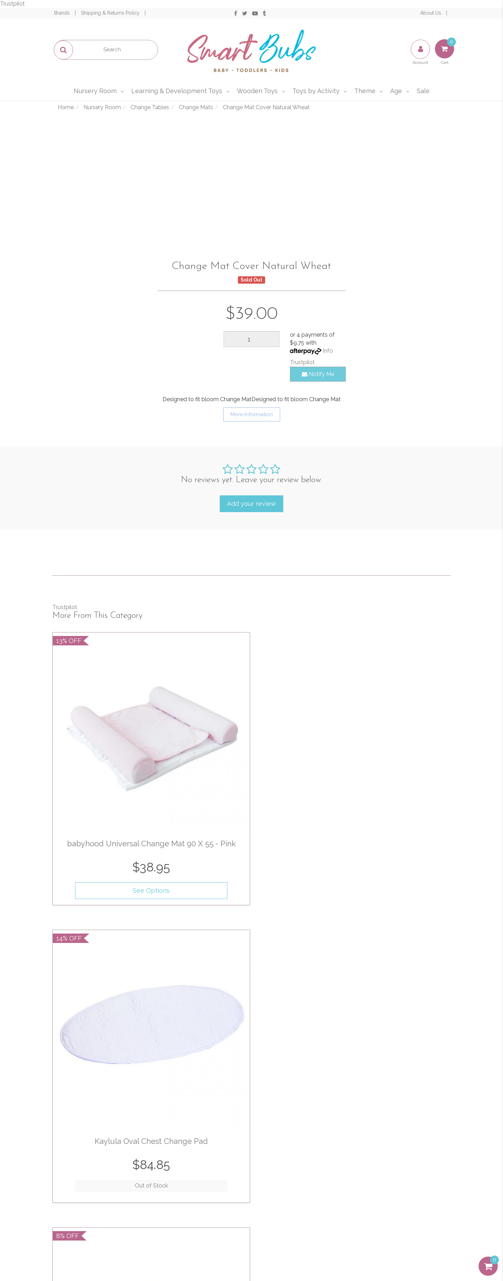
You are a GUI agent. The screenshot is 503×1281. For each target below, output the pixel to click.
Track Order (99, 1192)
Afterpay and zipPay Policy (298, 1222)
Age (396, 91)
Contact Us (199, 1207)
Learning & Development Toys (176, 91)
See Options (98, 784)
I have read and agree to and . (314, 1088)
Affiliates (199, 1222)
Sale (423, 91)
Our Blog (199, 1192)
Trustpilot (12, 3)
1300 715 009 (421, 1173)
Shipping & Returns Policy (111, 13)
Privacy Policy (317, 1096)
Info (328, 350)
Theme (365, 91)
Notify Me (318, 374)
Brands (62, 13)
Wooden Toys (257, 91)
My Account (100, 1177)
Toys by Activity (316, 91)
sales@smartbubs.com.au (409, 1184)
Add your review (251, 503)
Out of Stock (200, 782)
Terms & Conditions (312, 1088)
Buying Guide (99, 1222)
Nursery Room (95, 91)
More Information (252, 414)
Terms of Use (299, 1177)
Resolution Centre (99, 1207)
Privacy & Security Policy (299, 1192)
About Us (431, 13)
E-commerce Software (391, 1249)
